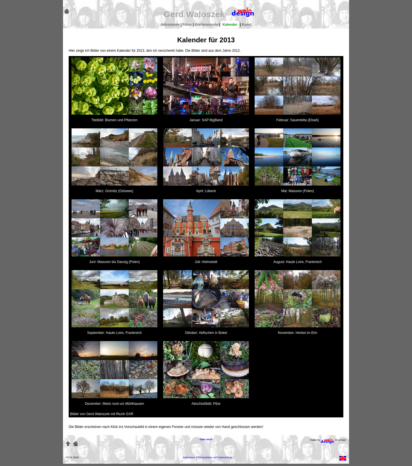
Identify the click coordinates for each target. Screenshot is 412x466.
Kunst (246, 25)
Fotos (187, 25)
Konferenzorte (206, 25)
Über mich (206, 439)
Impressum (189, 457)
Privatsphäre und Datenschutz (215, 457)
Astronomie (170, 25)
